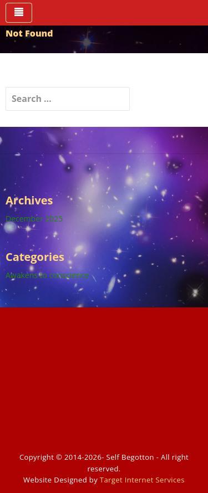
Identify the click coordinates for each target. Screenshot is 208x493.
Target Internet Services (142, 480)
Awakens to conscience (47, 275)
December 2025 (34, 218)
